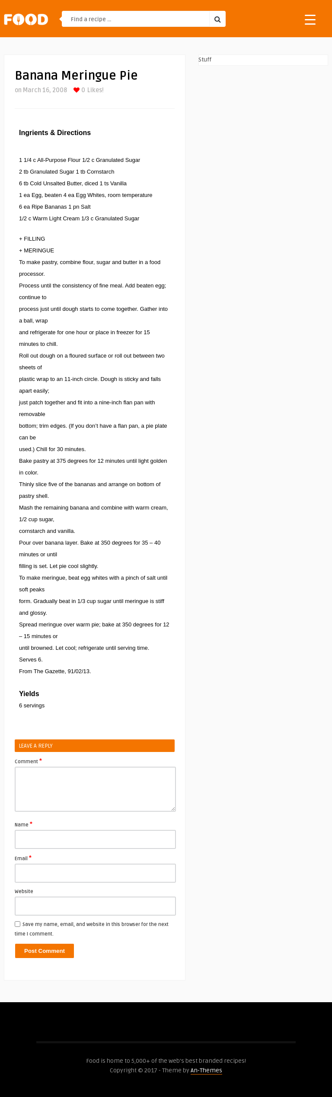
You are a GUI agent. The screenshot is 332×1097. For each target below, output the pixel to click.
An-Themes (206, 1070)
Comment (28, 761)
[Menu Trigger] (310, 19)
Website (24, 891)
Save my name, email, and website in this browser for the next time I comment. (92, 929)
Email (23, 858)
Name (23, 824)
